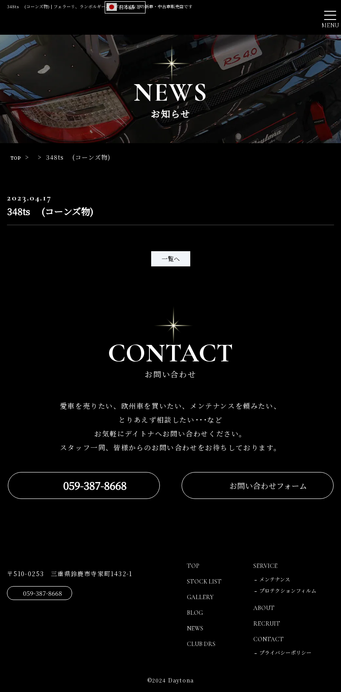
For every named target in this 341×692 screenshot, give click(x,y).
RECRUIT (267, 623)
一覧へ (171, 258)
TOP (17, 157)
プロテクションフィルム (287, 590)
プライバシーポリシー (285, 652)
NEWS (196, 628)
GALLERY (201, 597)
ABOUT (265, 607)
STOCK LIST (206, 581)
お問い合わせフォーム (268, 485)
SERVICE (266, 565)
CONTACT (270, 639)
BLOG (196, 612)
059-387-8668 (94, 485)
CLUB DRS (203, 644)
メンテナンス (274, 579)
